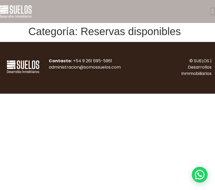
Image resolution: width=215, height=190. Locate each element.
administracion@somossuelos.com (85, 67)
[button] (212, 11)
